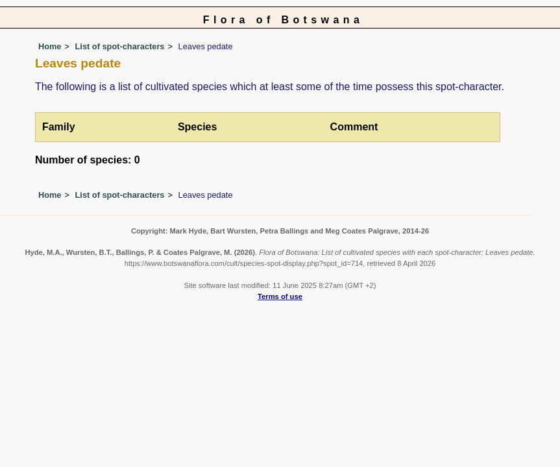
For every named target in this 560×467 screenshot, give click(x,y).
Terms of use (280, 296)
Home (50, 46)
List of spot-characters (120, 46)
